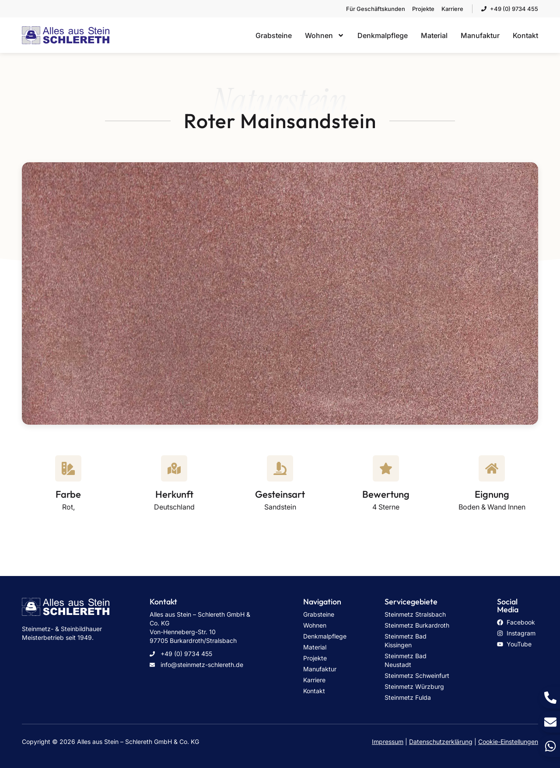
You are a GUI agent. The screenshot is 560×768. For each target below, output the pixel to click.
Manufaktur (480, 35)
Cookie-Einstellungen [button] (508, 741)
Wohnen (324, 35)
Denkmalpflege (382, 35)
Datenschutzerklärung (440, 741)
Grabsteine (274, 35)
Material (434, 35)
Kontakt (525, 35)
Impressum (387, 741)
